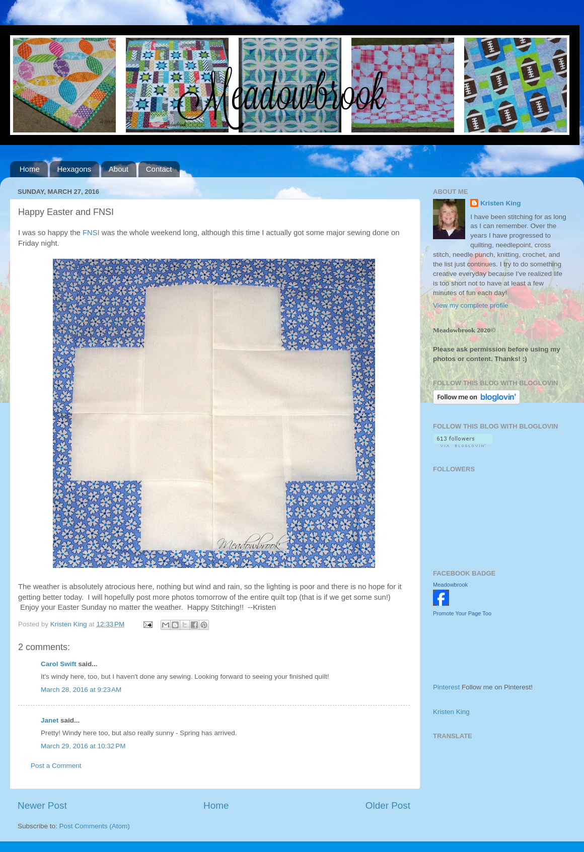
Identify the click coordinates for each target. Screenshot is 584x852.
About (118, 169)
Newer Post (42, 805)
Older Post (388, 805)
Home (30, 169)
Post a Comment (56, 765)
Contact (159, 169)
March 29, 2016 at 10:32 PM (83, 746)
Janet (49, 720)
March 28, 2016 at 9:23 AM (81, 689)
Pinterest (446, 687)
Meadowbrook (450, 585)
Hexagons (74, 169)
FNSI (91, 233)
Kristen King (500, 203)
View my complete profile (470, 305)
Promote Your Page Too (462, 613)
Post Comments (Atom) (94, 826)
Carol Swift (59, 664)
